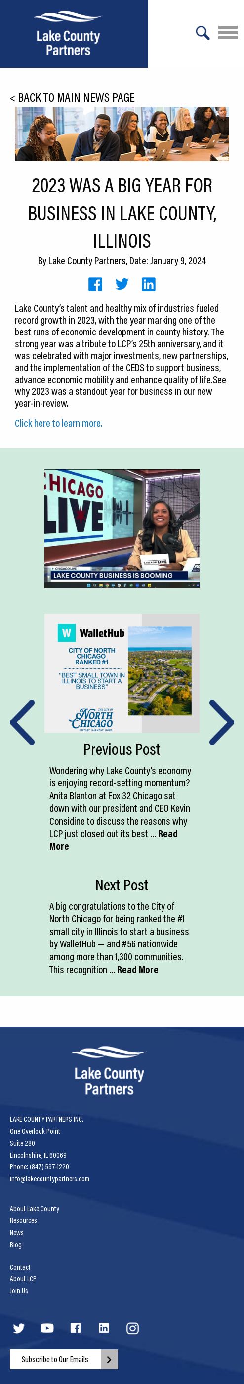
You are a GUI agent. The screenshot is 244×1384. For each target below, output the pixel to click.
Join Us (19, 1290)
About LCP (23, 1278)
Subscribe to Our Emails (55, 1359)
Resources (23, 1220)
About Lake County (34, 1208)
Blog (16, 1244)
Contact (20, 1267)
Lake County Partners (87, 260)
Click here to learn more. (59, 422)
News (17, 1232)
